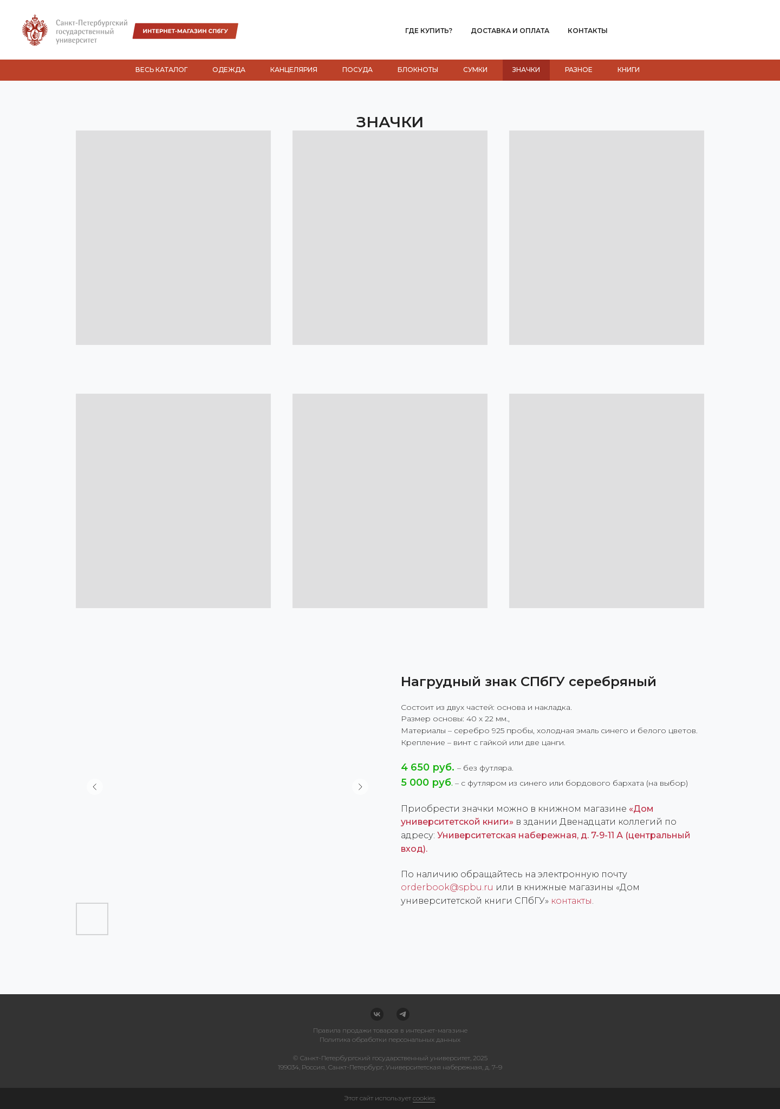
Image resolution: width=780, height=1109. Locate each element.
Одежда (228, 70)
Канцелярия (293, 70)
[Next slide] (360, 787)
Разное (579, 70)
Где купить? (428, 31)
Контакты (588, 31)
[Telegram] (403, 1014)
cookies (424, 1098)
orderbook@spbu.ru (447, 887)
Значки (526, 70)
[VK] (377, 1014)
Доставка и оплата (510, 31)
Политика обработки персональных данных (390, 1039)
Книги (629, 70)
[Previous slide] (95, 787)
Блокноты (418, 70)
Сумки (475, 70)
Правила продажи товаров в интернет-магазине (390, 1030)
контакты (571, 901)
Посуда (357, 70)
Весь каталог (161, 70)
